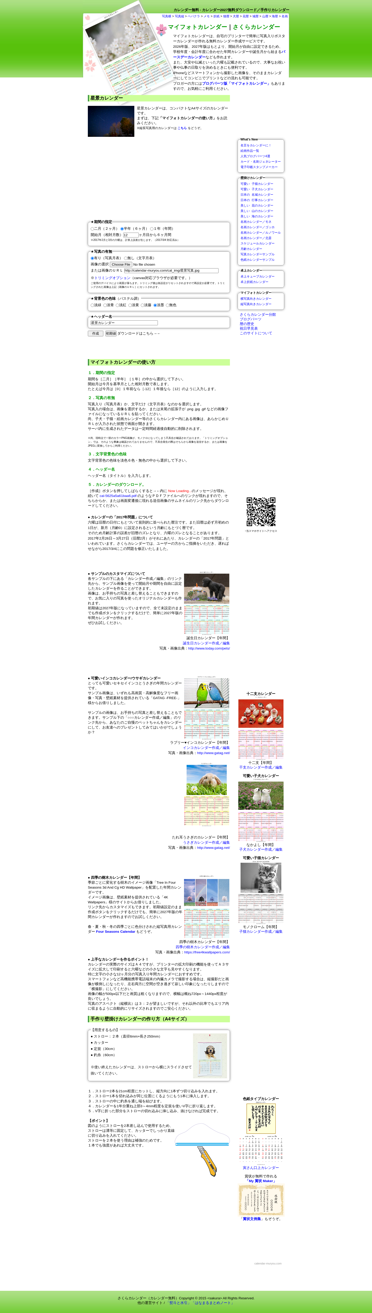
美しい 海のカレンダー (257, 216)
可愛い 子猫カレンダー (257, 184)
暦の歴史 (246, 324)
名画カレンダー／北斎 (256, 238)
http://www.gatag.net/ (213, 753)
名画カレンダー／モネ (256, 222)
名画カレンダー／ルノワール (261, 232)
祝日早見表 (248, 328)
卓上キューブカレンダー (258, 276)
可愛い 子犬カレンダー (257, 189)
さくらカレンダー (256, 27)
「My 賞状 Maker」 (261, 1181)
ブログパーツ (249, 319)
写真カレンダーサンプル (258, 254)
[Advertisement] (159, 178)
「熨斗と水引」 (178, 1303)
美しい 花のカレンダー (257, 205)
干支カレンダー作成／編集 (261, 767)
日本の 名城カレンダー (257, 194)
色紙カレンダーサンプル (258, 260)
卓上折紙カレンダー (254, 282)
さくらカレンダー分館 (257, 315)
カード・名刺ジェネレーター (261, 161)
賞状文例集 (252, 1219)
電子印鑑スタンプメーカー (259, 167)
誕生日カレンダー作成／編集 (206, 643)
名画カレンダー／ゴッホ (258, 227)
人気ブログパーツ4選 (255, 156)
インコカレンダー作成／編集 (206, 748)
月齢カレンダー (251, 249)
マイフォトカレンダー (197, 27)
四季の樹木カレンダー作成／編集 (203, 947)
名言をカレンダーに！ (256, 145)
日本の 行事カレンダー (257, 200)
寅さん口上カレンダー (261, 1166)
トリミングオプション (112, 278)
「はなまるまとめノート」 (213, 1303)
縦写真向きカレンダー (256, 304)
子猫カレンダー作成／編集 (261, 932)
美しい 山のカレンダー (257, 211)
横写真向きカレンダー (256, 298)
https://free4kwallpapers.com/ (207, 952)
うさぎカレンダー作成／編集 (206, 842)
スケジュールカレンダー (258, 243)
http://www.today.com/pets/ (209, 648)
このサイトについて (255, 333)
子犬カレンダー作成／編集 (261, 849)
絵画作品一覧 (250, 151)
